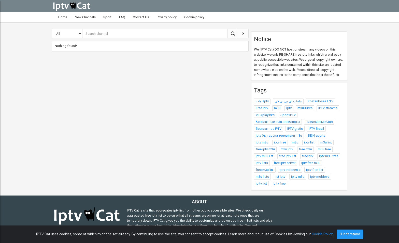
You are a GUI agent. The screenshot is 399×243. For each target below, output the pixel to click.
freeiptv (307, 156)
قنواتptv (262, 101)
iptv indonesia (290, 170)
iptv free (280, 142)
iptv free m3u (310, 163)
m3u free (324, 149)
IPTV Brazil (316, 129)
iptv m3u (262, 142)
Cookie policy (194, 17)
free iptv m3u (265, 149)
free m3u (305, 149)
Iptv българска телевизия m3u (279, 135)
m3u (277, 108)
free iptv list (287, 156)
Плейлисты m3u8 (319, 122)
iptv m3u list (264, 156)
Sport (107, 17)
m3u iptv (287, 149)
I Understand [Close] (350, 234)
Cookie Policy (322, 234)
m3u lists (262, 177)
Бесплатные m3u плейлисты (278, 122)
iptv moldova (319, 177)
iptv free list (314, 170)
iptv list (309, 142)
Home (62, 17)
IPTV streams (327, 108)
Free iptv (262, 108)
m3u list (326, 142)
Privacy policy (167, 17)
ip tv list (261, 183)
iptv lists (262, 163)
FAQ (122, 17)
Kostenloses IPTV (320, 101)
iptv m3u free (328, 156)
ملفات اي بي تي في (288, 101)
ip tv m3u (297, 177)
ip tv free (279, 183)
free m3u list (265, 170)
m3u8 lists (304, 108)
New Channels (85, 17)
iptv (289, 108)
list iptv (280, 177)
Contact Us (141, 17)
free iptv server (284, 163)
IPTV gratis (295, 129)
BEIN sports (316, 135)
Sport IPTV (288, 115)
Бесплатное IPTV (268, 129)
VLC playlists (265, 115)
